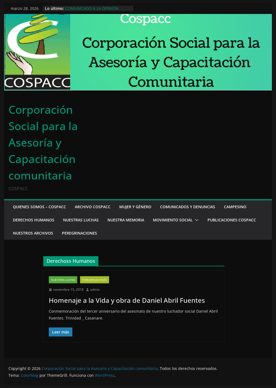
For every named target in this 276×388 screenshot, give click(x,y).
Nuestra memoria (125, 219)
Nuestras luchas (81, 219)
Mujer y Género (135, 206)
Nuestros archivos (33, 233)
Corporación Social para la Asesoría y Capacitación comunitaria (43, 142)
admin (95, 289)
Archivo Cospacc (92, 206)
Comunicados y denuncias (187, 206)
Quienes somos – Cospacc (39, 206)
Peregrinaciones (79, 233)
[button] (196, 220)
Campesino (235, 206)
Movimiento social (173, 219)
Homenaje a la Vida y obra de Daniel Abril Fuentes (127, 300)
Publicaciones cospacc (231, 219)
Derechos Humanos (33, 219)
